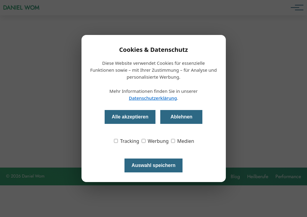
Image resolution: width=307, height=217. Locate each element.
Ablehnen (181, 116)
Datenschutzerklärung (153, 98)
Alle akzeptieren (130, 116)
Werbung (155, 141)
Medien (182, 141)
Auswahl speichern (154, 165)
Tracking (126, 141)
